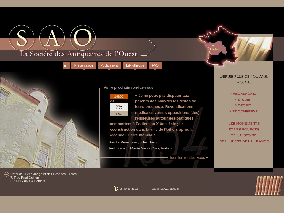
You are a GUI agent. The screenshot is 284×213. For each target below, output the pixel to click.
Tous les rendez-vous (187, 157)
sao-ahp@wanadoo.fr (165, 188)
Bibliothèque (135, 65)
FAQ (155, 65)
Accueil (66, 63)
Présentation (83, 65)
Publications (109, 65)
